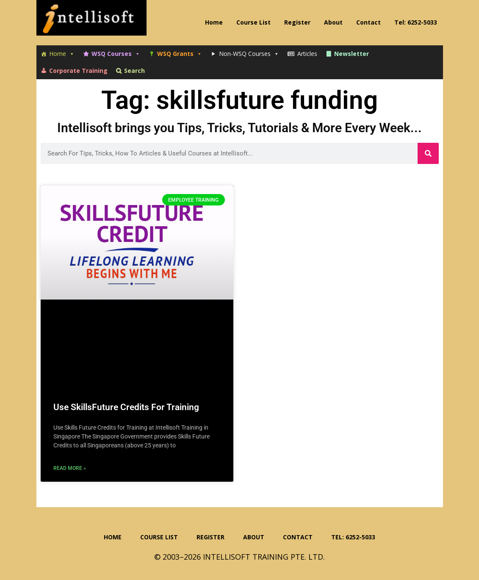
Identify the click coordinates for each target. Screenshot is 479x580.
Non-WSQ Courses (249, 53)
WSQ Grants (179, 53)
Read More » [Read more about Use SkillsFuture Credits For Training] (69, 468)
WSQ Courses (115, 53)
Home (62, 53)
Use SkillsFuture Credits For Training (126, 407)
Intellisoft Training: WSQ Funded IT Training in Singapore (91, 21)
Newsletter (351, 54)
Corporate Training (78, 71)
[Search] (428, 153)
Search (134, 71)
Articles (307, 54)
